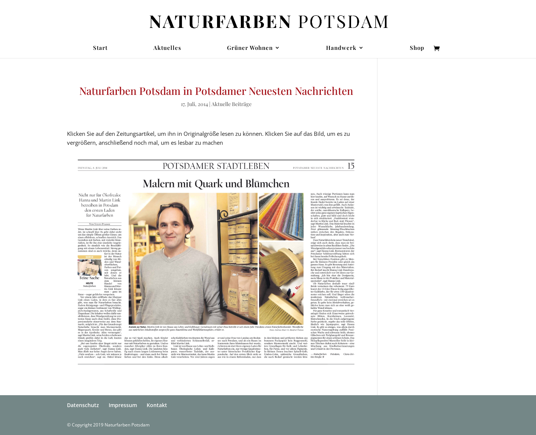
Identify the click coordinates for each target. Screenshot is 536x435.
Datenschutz (83, 405)
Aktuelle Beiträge (231, 104)
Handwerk (341, 48)
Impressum (123, 405)
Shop (417, 48)
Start (100, 48)
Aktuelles (167, 48)
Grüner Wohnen (250, 48)
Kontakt (157, 405)
